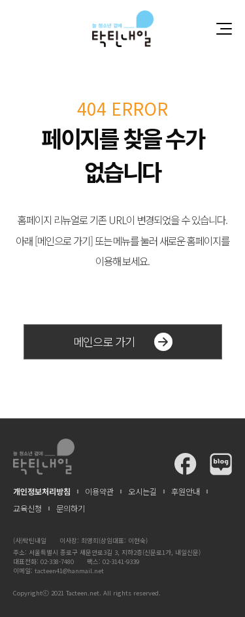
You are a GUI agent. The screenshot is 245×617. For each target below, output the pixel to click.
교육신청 (27, 508)
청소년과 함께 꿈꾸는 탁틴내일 (123, 28)
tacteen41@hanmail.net (69, 570)
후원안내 (185, 491)
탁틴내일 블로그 (221, 464)
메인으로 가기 (122, 342)
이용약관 (99, 491)
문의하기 (70, 508)
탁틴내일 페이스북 (185, 464)
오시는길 (142, 491)
